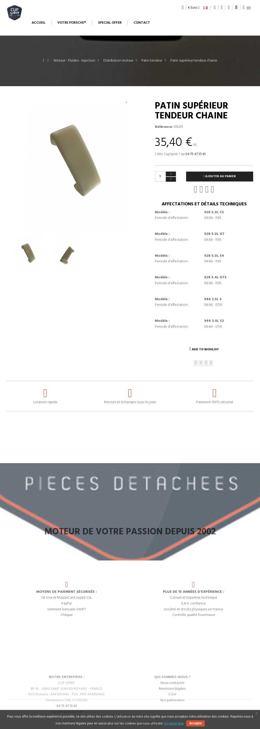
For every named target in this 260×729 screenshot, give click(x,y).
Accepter (195, 723)
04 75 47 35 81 (195, 154)
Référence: (164, 127)
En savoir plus (174, 723)
